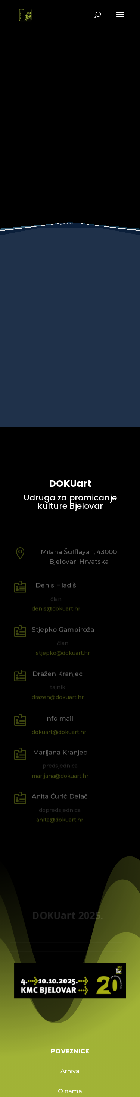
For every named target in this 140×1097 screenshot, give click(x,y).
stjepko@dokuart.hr (63, 652)
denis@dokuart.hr (56, 608)
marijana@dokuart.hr (60, 775)
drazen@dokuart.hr (58, 697)
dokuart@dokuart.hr (59, 731)
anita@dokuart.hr (59, 819)
